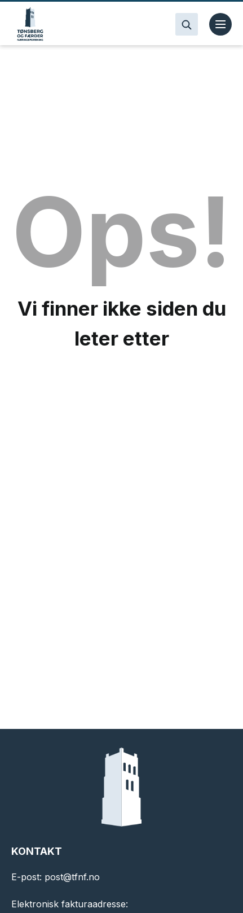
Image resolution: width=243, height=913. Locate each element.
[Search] (186, 24)
